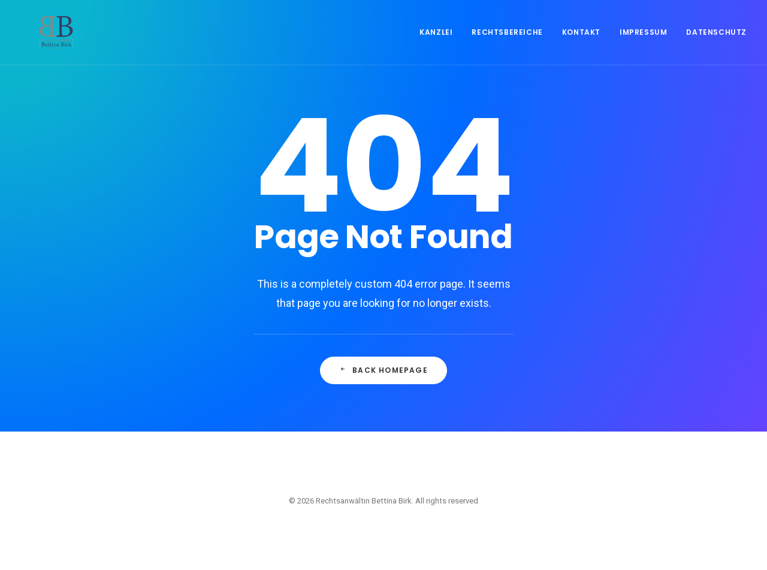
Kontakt (581, 43)
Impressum (643, 43)
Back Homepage (383, 370)
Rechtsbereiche (507, 43)
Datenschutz (716, 43)
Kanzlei (435, 43)
